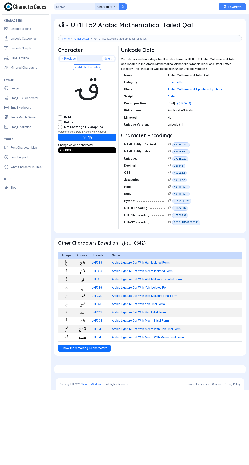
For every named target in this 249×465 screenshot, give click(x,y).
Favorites (232, 7)
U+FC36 (97, 306)
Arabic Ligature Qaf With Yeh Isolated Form (140, 306)
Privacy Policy (232, 458)
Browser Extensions (197, 458)
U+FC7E (97, 314)
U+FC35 (97, 297)
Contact (216, 458)
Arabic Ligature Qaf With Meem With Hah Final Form (146, 347)
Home (66, 38)
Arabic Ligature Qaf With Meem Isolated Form (142, 289)
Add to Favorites (87, 85)
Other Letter (81, 38)
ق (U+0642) (183, 121)
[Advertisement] (150, 55)
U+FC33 (97, 281)
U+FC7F (97, 322)
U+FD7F (97, 355)
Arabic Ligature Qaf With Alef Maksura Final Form (144, 314)
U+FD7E (97, 347)
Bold (67, 135)
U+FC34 (97, 289)
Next (108, 77)
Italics (68, 140)
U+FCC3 (97, 339)
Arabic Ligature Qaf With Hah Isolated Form (141, 281)
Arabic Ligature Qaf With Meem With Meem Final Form (148, 355)
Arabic (172, 114)
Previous (68, 77)
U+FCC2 (97, 330)
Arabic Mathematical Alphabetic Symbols (195, 107)
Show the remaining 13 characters (84, 366)
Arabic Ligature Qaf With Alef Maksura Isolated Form (147, 297)
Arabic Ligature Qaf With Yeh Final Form (138, 322)
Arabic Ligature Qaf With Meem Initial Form (140, 339)
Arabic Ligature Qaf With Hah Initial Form (139, 330)
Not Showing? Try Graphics (83, 145)
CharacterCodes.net (92, 458)
